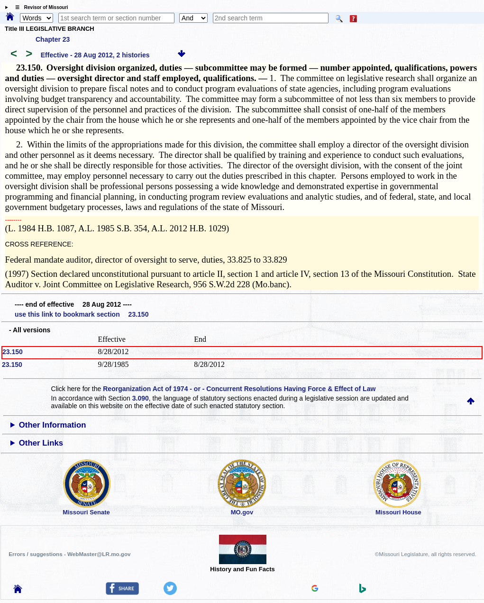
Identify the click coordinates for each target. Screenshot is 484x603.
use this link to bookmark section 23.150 (81, 314)
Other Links (41, 443)
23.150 (12, 352)
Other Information (52, 424)
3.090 (140, 398)
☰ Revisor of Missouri (39, 7)
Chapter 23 (53, 39)
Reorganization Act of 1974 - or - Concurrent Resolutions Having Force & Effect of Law (239, 389)
